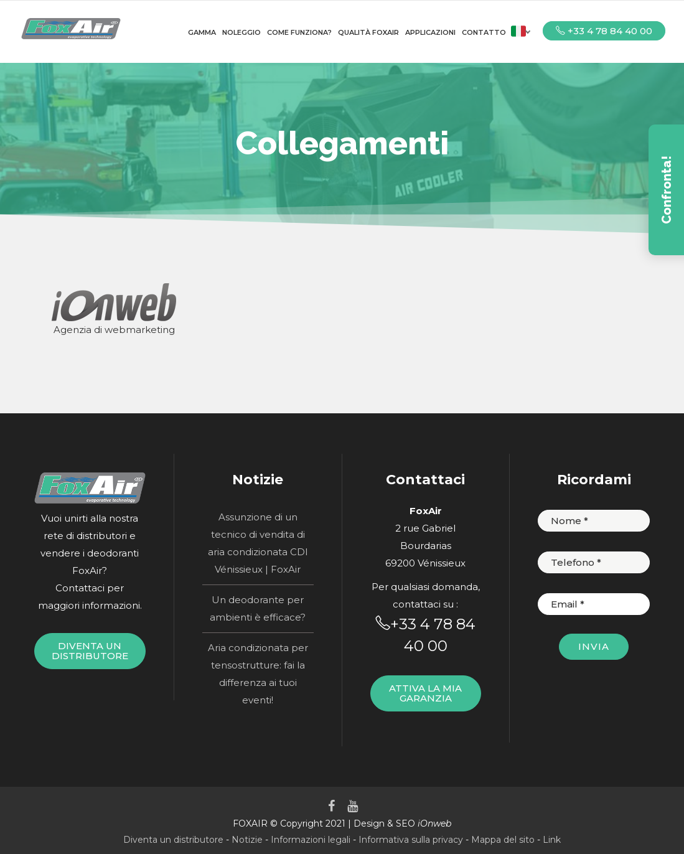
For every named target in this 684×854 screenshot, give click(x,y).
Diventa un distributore (90, 651)
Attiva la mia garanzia (425, 693)
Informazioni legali (310, 839)
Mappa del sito (503, 839)
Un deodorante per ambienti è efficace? (258, 608)
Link (552, 839)
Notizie (247, 839)
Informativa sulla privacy (410, 839)
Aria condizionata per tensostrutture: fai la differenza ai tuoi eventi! (258, 674)
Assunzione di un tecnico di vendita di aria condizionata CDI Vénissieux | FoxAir (258, 543)
